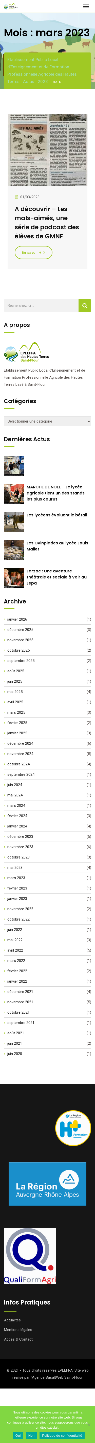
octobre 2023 (18, 857)
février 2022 (17, 971)
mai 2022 (15, 940)
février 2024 (17, 816)
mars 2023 (16, 878)
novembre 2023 (20, 847)
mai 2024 (15, 795)
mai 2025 (15, 691)
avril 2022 (15, 950)
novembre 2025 (20, 640)
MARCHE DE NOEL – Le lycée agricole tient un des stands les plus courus (56, 493)
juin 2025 (14, 681)
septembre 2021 (20, 1022)
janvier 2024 (17, 826)
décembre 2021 (20, 991)
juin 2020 (14, 1053)
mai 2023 (15, 867)
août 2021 (15, 1033)
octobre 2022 (18, 919)
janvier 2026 (17, 619)
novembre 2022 (20, 909)
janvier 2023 (17, 898)
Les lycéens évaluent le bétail (57, 515)
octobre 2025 (18, 650)
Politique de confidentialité (62, 1435)
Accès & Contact (18, 1339)
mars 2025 (16, 712)
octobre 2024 (18, 764)
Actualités (12, 1320)
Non (31, 1435)
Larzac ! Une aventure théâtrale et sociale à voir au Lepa (57, 577)
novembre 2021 (20, 1002)
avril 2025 (15, 702)
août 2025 (15, 671)
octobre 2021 (18, 1012)
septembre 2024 (20, 774)
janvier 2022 (17, 981)
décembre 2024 (20, 743)
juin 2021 (14, 1043)
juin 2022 (14, 929)
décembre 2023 (20, 836)
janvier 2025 (17, 733)
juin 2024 (14, 785)
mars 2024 (16, 805)
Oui (18, 1435)
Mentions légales (18, 1329)
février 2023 (17, 888)
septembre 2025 (20, 660)
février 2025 (17, 722)
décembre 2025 (20, 629)
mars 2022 (16, 960)
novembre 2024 (20, 754)
